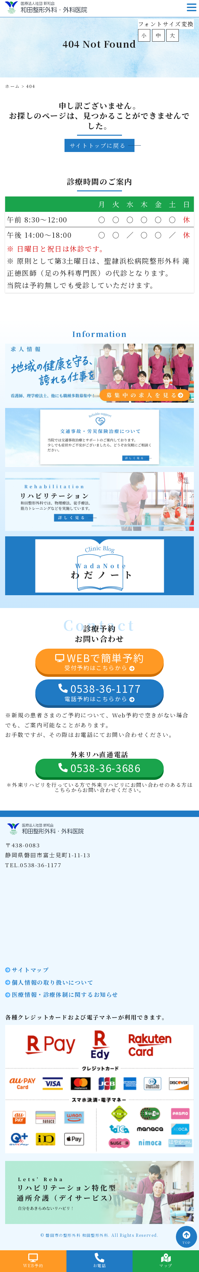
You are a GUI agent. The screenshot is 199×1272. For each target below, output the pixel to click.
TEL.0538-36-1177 (33, 865)
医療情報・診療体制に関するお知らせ (65, 994)
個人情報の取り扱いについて (53, 982)
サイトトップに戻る (97, 145)
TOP (186, 1238)
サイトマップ (30, 970)
